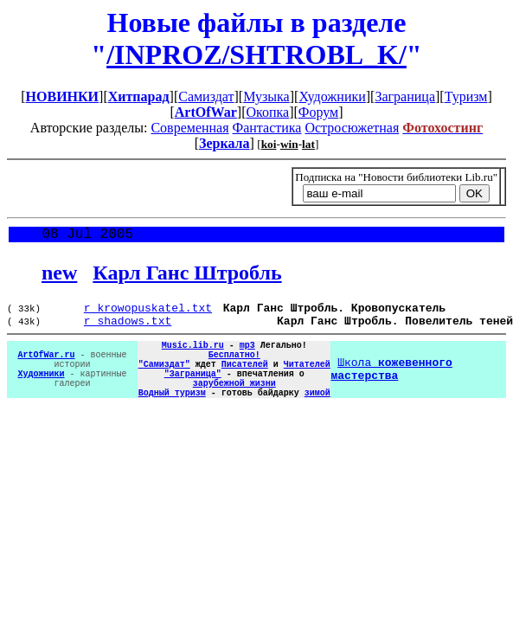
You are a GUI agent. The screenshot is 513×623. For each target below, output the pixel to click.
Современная (189, 127)
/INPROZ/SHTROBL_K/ (256, 54)
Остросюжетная (352, 127)
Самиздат (206, 96)
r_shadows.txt (127, 329)
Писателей (244, 380)
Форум (318, 112)
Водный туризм (172, 416)
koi (269, 144)
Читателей (307, 380)
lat (308, 144)
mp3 (247, 356)
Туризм (466, 96)
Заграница (405, 96)
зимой (317, 416)
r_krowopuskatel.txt (148, 313)
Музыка (266, 96)
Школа (391, 385)
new (59, 276)
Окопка (267, 112)
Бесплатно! (234, 368)
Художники (331, 96)
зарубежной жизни (234, 404)
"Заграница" (192, 392)
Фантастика (267, 127)
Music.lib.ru (193, 356)
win (289, 144)
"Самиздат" (164, 380)
